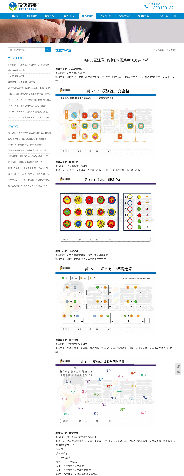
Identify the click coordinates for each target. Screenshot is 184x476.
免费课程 (87, 16)
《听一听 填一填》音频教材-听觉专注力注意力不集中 (29, 111)
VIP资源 (69, 16)
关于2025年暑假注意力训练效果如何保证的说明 (29, 133)
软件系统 (50, 16)
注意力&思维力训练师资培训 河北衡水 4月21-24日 (29, 168)
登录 (167, 16)
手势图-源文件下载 (16, 70)
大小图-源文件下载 (16, 76)
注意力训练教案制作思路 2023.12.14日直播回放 (29, 88)
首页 (15, 16)
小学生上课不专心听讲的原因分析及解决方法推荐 (29, 180)
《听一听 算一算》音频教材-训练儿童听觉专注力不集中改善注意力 (29, 100)
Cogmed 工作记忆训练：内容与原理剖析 (26, 144)
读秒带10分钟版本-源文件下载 (21, 82)
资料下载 (106, 16)
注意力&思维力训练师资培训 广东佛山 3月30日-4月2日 (29, 186)
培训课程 (32, 16)
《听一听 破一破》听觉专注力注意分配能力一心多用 (29, 106)
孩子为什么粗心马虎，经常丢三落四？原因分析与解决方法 (29, 174)
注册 (174, 16)
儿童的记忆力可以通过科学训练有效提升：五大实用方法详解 (29, 156)
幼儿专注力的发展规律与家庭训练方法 (25, 162)
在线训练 (143, 16)
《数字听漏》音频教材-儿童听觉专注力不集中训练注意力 (29, 94)
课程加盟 (124, 16)
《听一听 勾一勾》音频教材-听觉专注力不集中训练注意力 (29, 117)
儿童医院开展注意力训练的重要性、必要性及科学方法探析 (29, 150)
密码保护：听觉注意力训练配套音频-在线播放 (28, 64)
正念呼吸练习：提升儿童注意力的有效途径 (27, 139)
